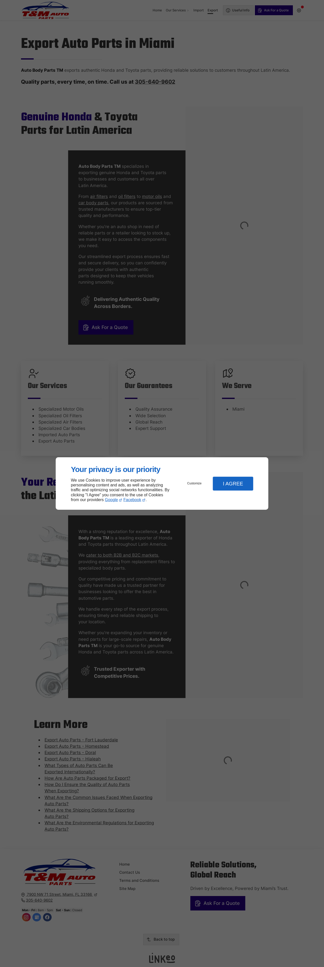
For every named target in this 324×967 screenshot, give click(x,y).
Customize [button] (194, 483)
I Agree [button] (233, 483)
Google (111, 500)
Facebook (132, 500)
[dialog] (162, 483)
